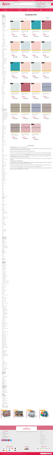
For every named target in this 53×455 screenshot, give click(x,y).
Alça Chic (3, 270)
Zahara (2, 232)
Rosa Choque (4, 39)
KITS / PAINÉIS (3, 397)
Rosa (2, 101)
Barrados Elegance (4, 168)
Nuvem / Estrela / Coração (5, 159)
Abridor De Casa (3, 287)
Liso (2, 257)
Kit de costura (3, 326)
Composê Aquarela (4, 165)
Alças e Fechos (3, 241)
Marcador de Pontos (4, 337)
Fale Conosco (46, 2)
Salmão (3, 122)
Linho (2, 220)
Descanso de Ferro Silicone (5, 303)
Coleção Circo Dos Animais (5, 115)
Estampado (3, 256)
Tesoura (3, 357)
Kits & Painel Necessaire (4, 155)
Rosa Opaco (4, 41)
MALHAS (3, 251)
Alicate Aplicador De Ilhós (4, 284)
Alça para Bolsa (3, 269)
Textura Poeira (3, 25)
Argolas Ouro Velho (4, 268)
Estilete (3, 304)
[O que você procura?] (33, 4)
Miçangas (3, 333)
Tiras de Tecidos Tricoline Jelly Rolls (5, 405)
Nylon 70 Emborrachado (5, 212)
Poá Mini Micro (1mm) (4, 58)
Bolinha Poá (3, 27)
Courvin (3, 199)
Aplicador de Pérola (4, 286)
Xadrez (3, 29)
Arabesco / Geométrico (4, 53)
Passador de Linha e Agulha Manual (5, 348)
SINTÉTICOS (3, 197)
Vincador (3, 358)
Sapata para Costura (4, 353)
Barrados (3, 56)
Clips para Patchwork (4, 301)
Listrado (3, 154)
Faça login (19, 2)
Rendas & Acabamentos (4, 17)
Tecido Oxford (3, 374)
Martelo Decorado (4, 335)
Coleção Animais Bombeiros (5, 112)
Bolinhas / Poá (3, 57)
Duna (2, 206)
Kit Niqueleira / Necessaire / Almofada (5, 400)
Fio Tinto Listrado (4, 79)
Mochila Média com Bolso (5, 217)
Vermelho (4, 44)
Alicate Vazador (3, 289)
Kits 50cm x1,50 (4, 401)
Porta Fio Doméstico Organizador (4, 351)
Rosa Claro (4, 40)
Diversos (3, 70)
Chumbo (4, 35)
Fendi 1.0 (3, 233)
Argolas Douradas (4, 266)
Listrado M (4, 81)
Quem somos (41, 2)
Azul (2, 95)
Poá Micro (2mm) (4, 59)
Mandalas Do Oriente (4, 49)
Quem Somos (41, 434)
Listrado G (4, 82)
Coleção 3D (3, 125)
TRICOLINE (3, 23)
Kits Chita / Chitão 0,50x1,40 (5, 402)
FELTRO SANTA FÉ (4, 385)
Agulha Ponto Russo (4, 367)
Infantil (2, 85)
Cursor (2, 299)
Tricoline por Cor (3, 94)
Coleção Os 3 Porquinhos (4, 113)
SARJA (3, 166)
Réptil (2, 235)
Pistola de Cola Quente (4, 350)
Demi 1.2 (3, 203)
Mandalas (3, 87)
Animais (3, 52)
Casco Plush (3, 200)
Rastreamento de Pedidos (43, 443)
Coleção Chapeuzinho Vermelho (4, 111)
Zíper (2, 359)
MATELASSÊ (3, 259)
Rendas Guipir (3, 22)
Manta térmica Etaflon (4, 338)
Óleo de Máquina (4, 345)
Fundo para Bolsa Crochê (4, 246)
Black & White (3, 55)
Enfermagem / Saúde (4, 71)
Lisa (2, 187)
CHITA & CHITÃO (4, 237)
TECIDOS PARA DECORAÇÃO (4, 373)
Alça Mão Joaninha (5, 275)
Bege (2, 120)
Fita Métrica (3, 319)
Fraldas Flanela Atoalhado (4, 387)
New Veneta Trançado (4, 204)
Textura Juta (3, 28)
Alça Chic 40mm (4, 272)
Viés (2, 360)
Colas (2, 295)
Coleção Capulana (4, 129)
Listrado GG (4, 83)
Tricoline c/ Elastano (4, 108)
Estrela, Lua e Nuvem (4, 73)
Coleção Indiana (3, 175)
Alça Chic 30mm (4, 271)
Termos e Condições (42, 438)
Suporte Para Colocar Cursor (5, 355)
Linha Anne (3, 249)
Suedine (3, 255)
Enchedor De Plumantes (4, 305)
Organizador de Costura (4, 346)
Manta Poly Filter (4, 371)
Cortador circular (4, 300)
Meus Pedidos (37, 2)
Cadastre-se (50, 2)
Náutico (3, 157)
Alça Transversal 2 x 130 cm (5, 281)
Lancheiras (3, 216)
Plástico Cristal (3, 219)
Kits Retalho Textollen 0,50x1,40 (4, 404)
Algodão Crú (3, 50)
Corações (3, 65)
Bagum (2, 198)
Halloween (3, 150)
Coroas (2, 66)
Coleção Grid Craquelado (4, 173)
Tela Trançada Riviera (4, 230)
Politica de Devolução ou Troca (43, 439)
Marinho (3, 121)
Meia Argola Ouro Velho (5, 310)
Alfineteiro (3, 283)
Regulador (3, 315)
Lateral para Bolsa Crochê (4, 247)
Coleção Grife (3, 174)
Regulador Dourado (5, 317)
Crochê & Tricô (4, 238)
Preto (3, 100)
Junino (2, 153)
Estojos (3, 215)
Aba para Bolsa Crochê (4, 239)
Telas (2, 228)
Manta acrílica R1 (4, 339)
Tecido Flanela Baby (4, 391)
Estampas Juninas (4, 72)
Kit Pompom (3, 327)
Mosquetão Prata (4, 314)
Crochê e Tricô (3, 181)
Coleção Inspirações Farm (4, 114)
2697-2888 (3, 434)
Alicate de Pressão (4, 290)
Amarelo (3, 96)
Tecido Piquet (3, 393)
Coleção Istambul (4, 141)
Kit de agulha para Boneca (5, 325)
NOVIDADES (3, 15)
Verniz (2, 221)
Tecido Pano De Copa (4, 381)
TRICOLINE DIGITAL (4, 109)
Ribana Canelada (4, 252)
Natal (2, 190)
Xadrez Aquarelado (4, 164)
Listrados (3, 86)
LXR (2, 201)
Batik (2, 137)
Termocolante (3, 356)
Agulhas (3, 366)
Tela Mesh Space (4, 229)
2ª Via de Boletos (42, 442)
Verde (3, 42)
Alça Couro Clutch (4, 273)
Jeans (2, 152)
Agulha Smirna (3, 370)
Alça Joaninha (3, 274)
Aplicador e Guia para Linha (5, 365)
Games (2, 149)
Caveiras (3, 64)
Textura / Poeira (3, 93)
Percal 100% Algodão (4, 383)
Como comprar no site (42, 435)
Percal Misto (3, 384)
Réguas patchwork (4, 352)
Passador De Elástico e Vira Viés (5, 329)
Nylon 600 (3, 213)
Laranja (3, 36)
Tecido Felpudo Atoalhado (5, 390)
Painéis (2, 214)
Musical (3, 88)
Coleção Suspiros (4, 128)
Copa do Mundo (3, 67)
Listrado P (4, 80)
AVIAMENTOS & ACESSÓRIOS (4, 262)
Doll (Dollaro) (3, 205)
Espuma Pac (3, 207)
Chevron (3, 69)
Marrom (3, 38)
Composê (3, 394)
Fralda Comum (3, 389)
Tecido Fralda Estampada (4, 392)
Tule (2, 375)
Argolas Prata (3, 267)
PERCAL (3, 382)
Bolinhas (3, 135)
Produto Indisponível (46, 87)
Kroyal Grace (3, 236)
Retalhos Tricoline (4, 396)
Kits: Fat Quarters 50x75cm (5, 398)
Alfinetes (3, 288)
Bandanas (3, 54)
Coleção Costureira (4, 126)
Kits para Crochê (3, 250)
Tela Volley (3, 231)
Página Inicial (41, 431)
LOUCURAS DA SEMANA (5, 406)
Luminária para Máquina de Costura (5, 332)
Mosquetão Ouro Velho (5, 313)
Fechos (2, 285)
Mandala (3, 189)
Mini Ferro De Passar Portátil (5, 334)
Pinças (2, 349)
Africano (3, 51)
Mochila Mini (3, 218)
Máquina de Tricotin (4, 336)
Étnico (2, 182)
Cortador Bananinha (4, 298)
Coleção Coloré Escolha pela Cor (5, 30)
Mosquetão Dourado (5, 312)
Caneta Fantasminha (4, 297)
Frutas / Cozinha (3, 183)
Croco (2, 234)
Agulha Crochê (3, 240)
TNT (2, 227)
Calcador (3, 296)
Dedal (2, 302)
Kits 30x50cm (3, 399)
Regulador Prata (4, 318)
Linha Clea (3, 248)
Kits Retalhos (4, 395)
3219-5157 (39, 5)
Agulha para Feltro (4, 369)
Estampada (3, 253)
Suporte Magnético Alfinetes (5, 354)
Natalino (3, 158)
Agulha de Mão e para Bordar (5, 368)
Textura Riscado (4, 26)
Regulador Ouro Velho (5, 316)
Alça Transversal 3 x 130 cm (5, 282)
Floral (2, 84)
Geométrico (3, 185)
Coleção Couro (3, 172)
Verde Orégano (4, 43)
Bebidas (3, 139)
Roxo (2, 102)
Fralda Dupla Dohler (4, 388)
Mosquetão (3, 311)
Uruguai (3, 202)
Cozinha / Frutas (3, 68)
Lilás (3, 37)
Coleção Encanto (4, 127)
